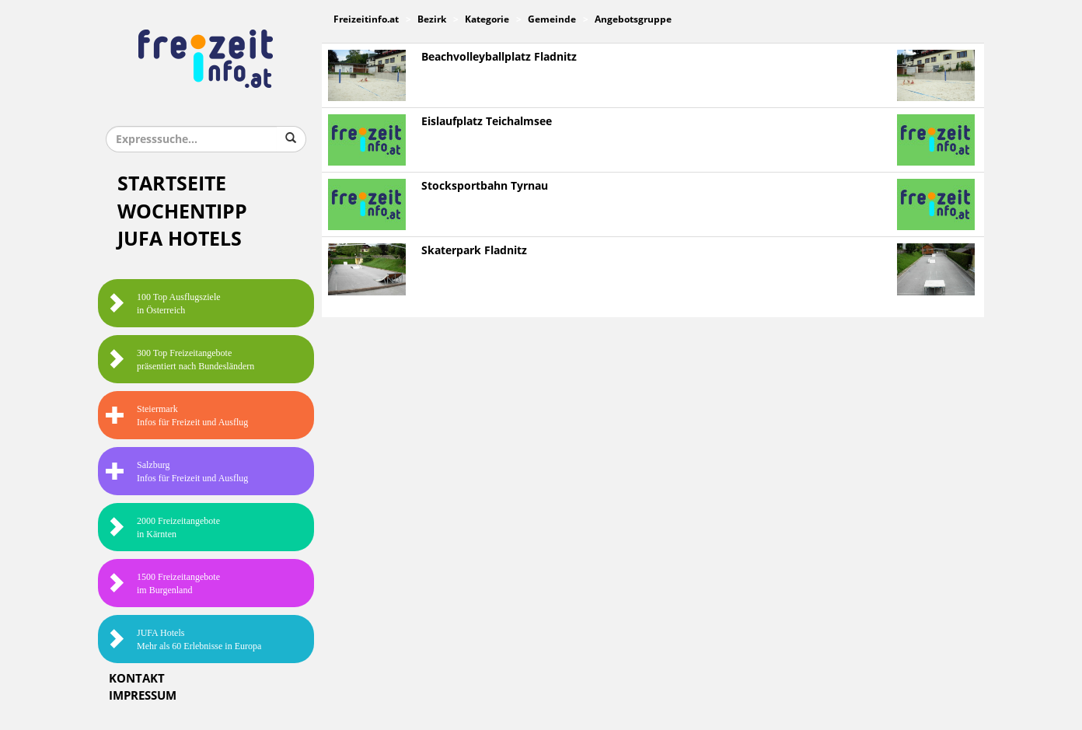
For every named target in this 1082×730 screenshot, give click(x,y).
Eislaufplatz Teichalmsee (486, 121)
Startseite (171, 184)
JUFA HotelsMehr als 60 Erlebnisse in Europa (183, 639)
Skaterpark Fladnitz (474, 250)
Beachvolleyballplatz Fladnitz (499, 57)
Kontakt (137, 679)
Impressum (142, 696)
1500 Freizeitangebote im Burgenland (163, 583)
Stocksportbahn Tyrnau (484, 186)
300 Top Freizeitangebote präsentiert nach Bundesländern (180, 360)
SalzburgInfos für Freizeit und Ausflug (177, 471)
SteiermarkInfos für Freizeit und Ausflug (177, 415)
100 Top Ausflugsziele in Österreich (163, 304)
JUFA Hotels (179, 239)
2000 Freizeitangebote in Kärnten (163, 527)
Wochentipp (182, 212)
